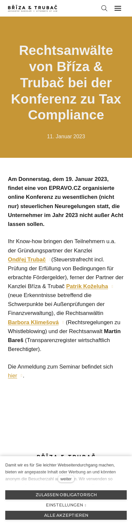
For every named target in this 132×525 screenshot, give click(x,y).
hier (12, 375)
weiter (65, 478)
